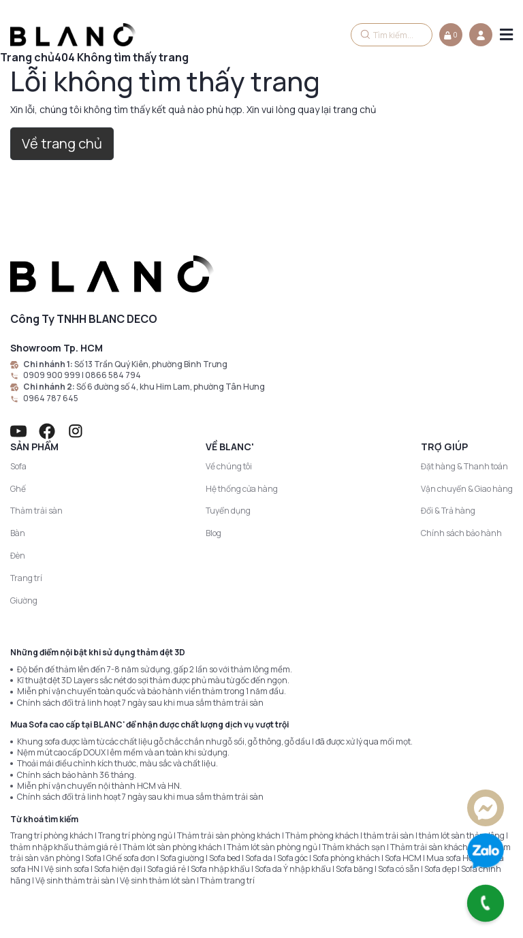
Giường (23, 600)
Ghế (18, 489)
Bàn (17, 533)
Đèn (17, 555)
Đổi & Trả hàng (448, 510)
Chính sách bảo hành (461, 533)
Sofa (18, 466)
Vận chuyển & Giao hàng (467, 489)
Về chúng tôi (229, 466)
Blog (213, 533)
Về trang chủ (62, 143)
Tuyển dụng (228, 510)
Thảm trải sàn (36, 510)
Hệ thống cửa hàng (242, 489)
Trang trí (26, 578)
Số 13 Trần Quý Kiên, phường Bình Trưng (150, 364)
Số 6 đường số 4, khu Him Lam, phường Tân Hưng (170, 386)
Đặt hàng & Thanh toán (464, 466)
